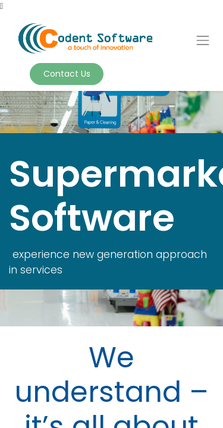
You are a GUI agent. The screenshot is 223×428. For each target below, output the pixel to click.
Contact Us (66, 74)
